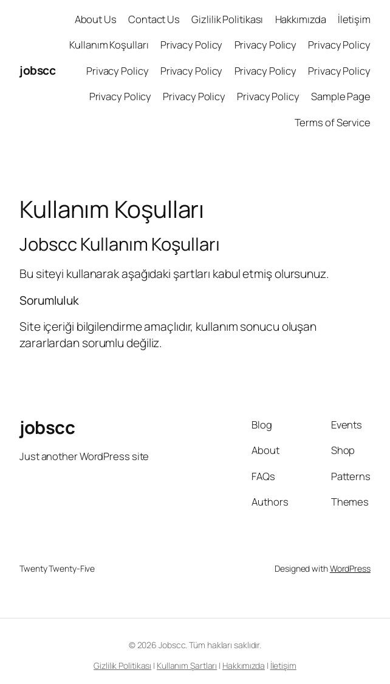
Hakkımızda (300, 19)
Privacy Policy (191, 45)
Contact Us (154, 19)
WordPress (350, 568)
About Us (96, 19)
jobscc (37, 70)
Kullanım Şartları (187, 665)
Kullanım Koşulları (108, 45)
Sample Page (341, 96)
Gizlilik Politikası (227, 19)
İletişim (354, 19)
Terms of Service (333, 122)
